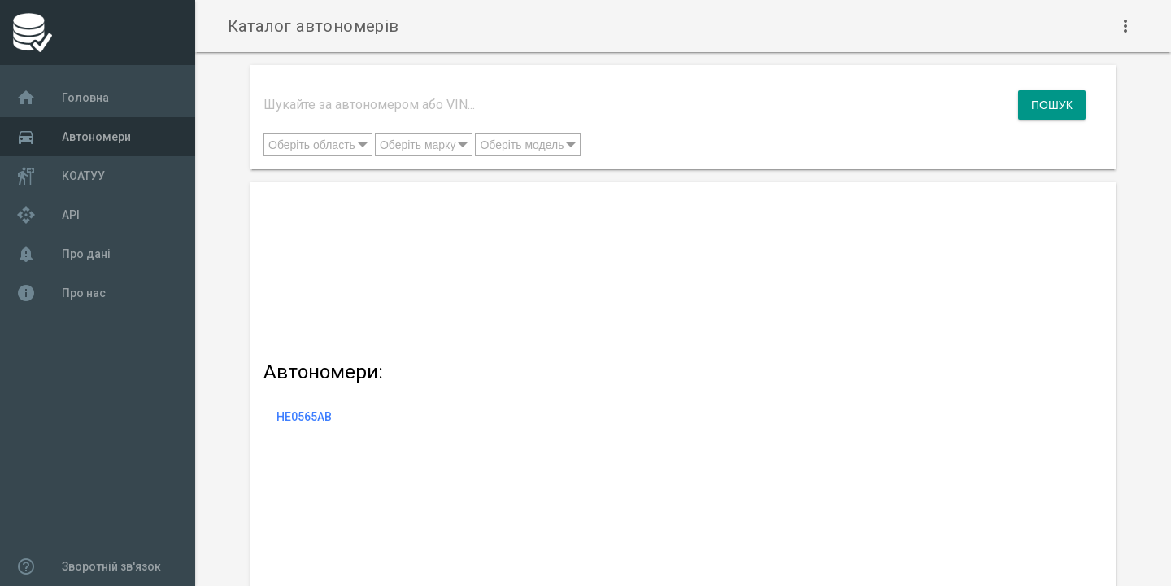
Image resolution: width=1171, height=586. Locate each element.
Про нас (61, 293)
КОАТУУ (60, 176)
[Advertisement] (674, 268)
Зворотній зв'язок (88, 566)
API (48, 215)
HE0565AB (304, 416)
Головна (62, 97)
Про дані (63, 254)
